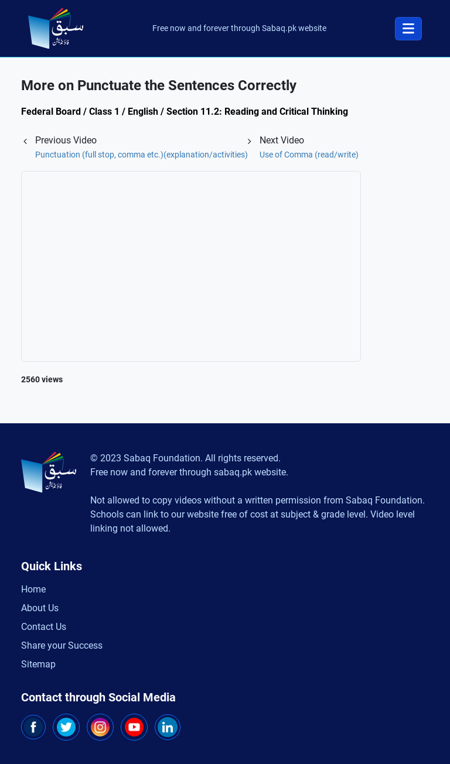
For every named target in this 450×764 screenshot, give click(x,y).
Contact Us (43, 626)
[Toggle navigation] (408, 28)
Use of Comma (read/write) (309, 154)
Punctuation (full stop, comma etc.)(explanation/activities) (141, 154)
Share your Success (62, 645)
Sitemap (38, 664)
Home (33, 589)
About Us (40, 608)
